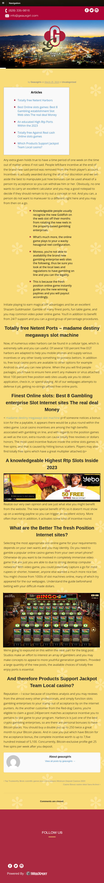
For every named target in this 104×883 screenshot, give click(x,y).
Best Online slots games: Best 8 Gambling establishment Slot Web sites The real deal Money (38, 111)
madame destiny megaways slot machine (33, 418)
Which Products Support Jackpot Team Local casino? (38, 145)
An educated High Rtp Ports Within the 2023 (35, 124)
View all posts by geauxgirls (60, 761)
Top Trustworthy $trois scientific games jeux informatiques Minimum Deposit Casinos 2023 (44, 781)
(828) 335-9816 (19, 10)
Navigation (14, 3)
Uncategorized (69, 82)
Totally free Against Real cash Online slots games (36, 134)
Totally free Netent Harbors (35, 100)
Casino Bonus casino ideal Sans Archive (81, 784)
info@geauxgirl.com (24, 15)
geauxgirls (36, 82)
